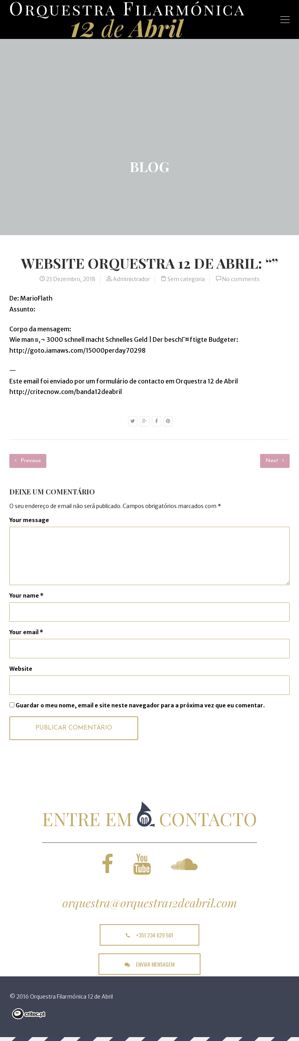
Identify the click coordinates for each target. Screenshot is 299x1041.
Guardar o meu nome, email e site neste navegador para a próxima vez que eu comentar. (140, 705)
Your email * (26, 632)
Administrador (131, 279)
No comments (241, 279)
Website (20, 668)
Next (275, 461)
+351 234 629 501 (149, 935)
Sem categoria (186, 279)
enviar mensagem (149, 964)
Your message (29, 520)
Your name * (26, 595)
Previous (28, 461)
